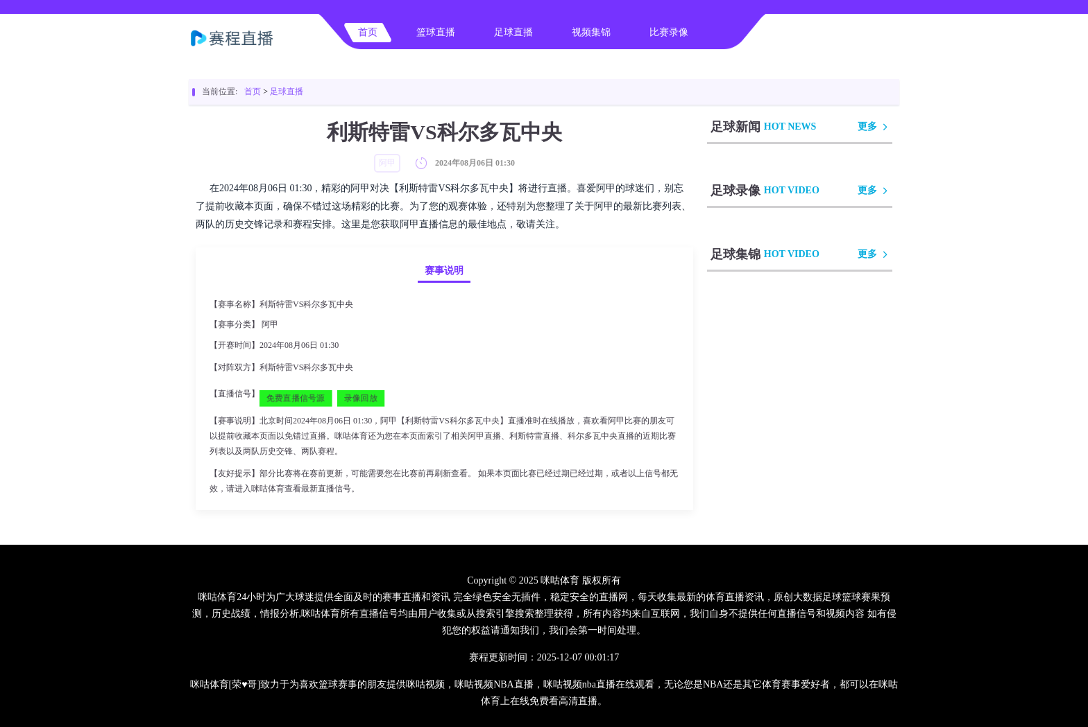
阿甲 (270, 324)
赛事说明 (444, 270)
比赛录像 (668, 32)
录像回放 (360, 398)
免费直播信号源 (295, 398)
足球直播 (513, 32)
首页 (367, 32)
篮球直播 (435, 32)
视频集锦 (591, 32)
